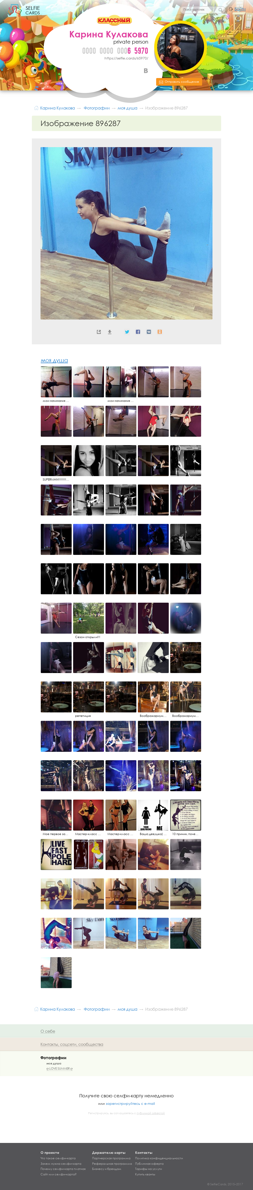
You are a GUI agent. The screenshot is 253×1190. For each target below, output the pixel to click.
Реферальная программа (112, 1164)
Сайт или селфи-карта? (59, 1174)
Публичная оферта (149, 1164)
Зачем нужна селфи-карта (61, 1164)
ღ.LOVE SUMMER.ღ (59, 1068)
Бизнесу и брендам (106, 1169)
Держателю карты (109, 1152)
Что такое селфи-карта (58, 1158)
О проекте (50, 1152)
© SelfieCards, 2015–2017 (225, 1184)
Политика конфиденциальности (159, 1158)
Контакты (143, 1152)
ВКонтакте (146, 71)
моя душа (54, 360)
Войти (240, 8)
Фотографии (53, 1057)
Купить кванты (145, 1174)
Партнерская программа (111, 1158)
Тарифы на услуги (148, 1169)
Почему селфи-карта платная (63, 1169)
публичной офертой (151, 1113)
